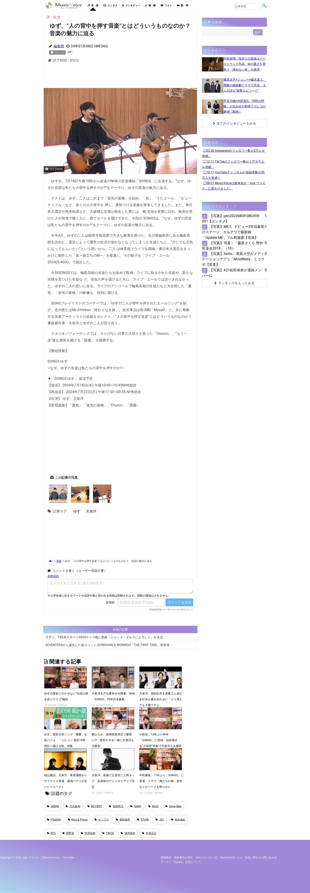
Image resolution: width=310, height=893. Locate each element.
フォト (166, 5)
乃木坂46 (73, 806)
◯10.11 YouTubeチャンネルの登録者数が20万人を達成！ (233, 175)
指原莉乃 (116, 806)
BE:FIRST (94, 806)
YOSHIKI (54, 819)
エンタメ (111, 5)
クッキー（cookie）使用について (181, 862)
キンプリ (102, 819)
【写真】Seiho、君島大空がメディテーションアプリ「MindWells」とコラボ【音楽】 (233, 259)
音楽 (59, 561)
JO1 (160, 819)
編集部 (59, 46)
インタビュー (131, 5)
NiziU (153, 806)
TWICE (108, 833)
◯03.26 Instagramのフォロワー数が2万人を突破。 (233, 153)
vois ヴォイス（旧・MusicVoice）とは (218, 857)
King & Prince (78, 819)
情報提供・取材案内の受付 (177, 857)
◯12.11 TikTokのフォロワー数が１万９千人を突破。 (233, 164)
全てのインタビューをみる (234, 123)
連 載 (150, 5)
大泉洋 (91, 511)
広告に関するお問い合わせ (261, 857)
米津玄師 (88, 833)
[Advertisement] (120, 76)
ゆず (77, 511)
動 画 (182, 5)
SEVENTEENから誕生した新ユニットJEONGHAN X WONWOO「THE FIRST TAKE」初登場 (107, 645)
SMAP (135, 806)
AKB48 (53, 806)
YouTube (68, 857)
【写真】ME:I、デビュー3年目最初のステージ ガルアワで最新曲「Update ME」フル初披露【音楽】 (233, 232)
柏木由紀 (178, 819)
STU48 (143, 819)
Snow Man (173, 806)
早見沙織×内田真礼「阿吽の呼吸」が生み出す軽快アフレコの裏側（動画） (244, 106)
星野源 (68, 833)
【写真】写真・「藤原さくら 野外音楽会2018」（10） (232, 245)
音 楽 (93, 5)
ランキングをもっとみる (234, 283)
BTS (51, 833)
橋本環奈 (128, 833)
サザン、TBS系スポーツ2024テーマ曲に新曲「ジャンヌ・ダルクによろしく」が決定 (104, 637)
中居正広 (149, 833)
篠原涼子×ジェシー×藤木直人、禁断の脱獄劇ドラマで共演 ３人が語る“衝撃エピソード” (244, 85)
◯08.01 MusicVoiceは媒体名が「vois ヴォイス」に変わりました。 (233, 185)
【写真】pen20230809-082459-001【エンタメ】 (231, 218)
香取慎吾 (123, 819)
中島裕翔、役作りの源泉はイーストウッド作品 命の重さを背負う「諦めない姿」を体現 (244, 64)
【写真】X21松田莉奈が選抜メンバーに (231, 273)
